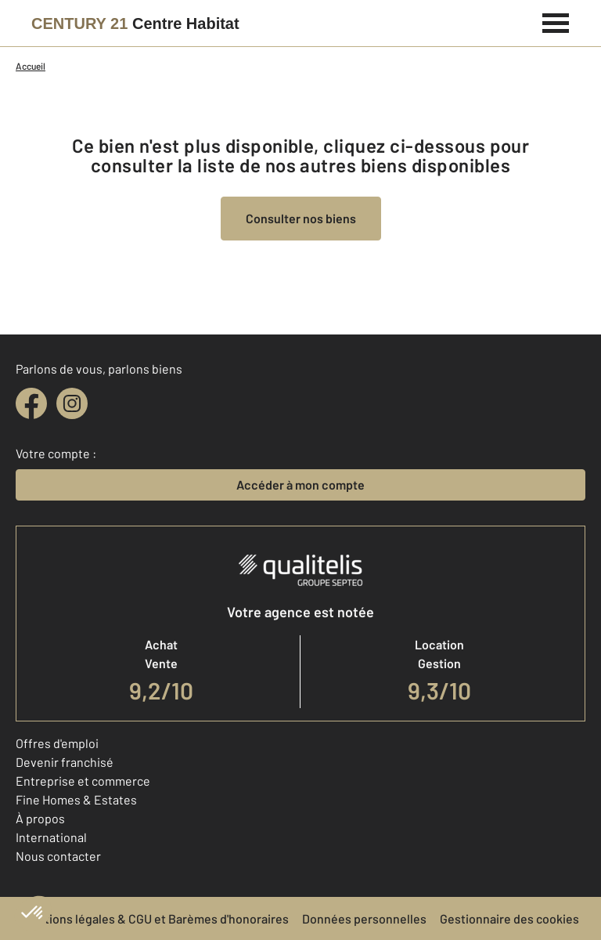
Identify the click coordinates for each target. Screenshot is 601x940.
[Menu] (556, 21)
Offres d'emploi (57, 743)
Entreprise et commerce (83, 780)
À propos (40, 818)
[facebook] (31, 403)
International (51, 837)
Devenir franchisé (64, 761)
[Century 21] (135, 23)
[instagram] (72, 403)
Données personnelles (364, 918)
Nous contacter (58, 855)
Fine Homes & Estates (76, 799)
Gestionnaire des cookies (509, 918)
